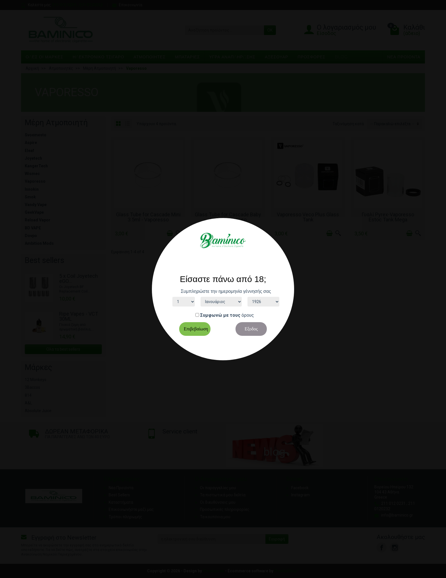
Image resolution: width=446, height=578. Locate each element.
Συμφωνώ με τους (220, 315)
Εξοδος (251, 328)
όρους (247, 315)
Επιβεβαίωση (196, 328)
